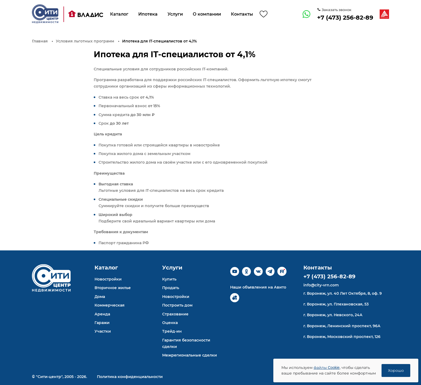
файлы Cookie (327, 367)
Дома (100, 296)
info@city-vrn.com (321, 285)
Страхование (175, 314)
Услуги (175, 14)
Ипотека (148, 14)
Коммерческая (110, 305)
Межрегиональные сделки (189, 355)
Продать (170, 287)
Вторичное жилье (113, 287)
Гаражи (102, 322)
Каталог (119, 14)
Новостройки (108, 279)
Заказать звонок (336, 10)
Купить (169, 279)
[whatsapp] (307, 14)
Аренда (102, 314)
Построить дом (177, 305)
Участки (103, 331)
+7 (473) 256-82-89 (345, 17)
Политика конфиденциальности (130, 376)
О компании (207, 14)
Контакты (242, 14)
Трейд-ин (172, 331)
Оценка (170, 322)
